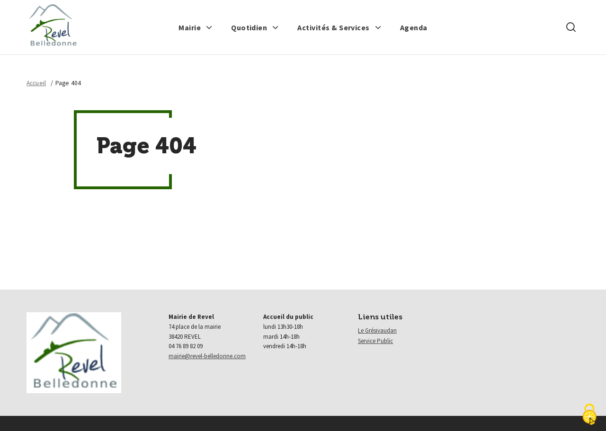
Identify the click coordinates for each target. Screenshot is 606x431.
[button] (195, 27)
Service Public (375, 341)
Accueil (36, 83)
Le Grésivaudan (377, 330)
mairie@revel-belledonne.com (207, 356)
